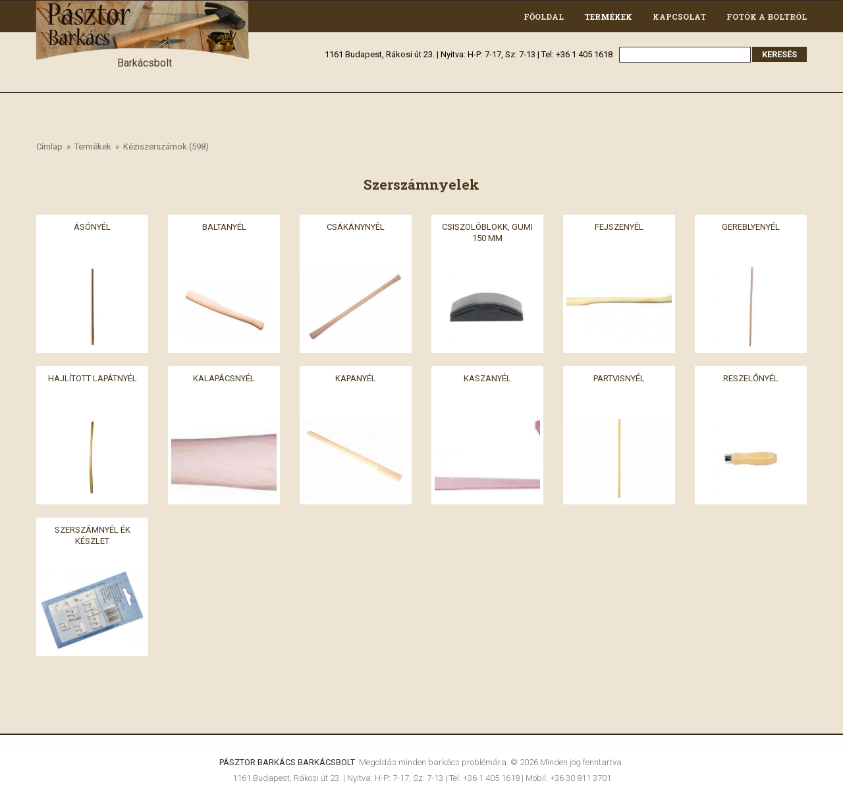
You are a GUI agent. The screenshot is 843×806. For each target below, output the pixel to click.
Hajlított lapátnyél (92, 378)
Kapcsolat (679, 16)
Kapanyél (355, 378)
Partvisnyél (619, 378)
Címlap (49, 146)
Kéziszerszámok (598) (166, 146)
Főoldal (544, 16)
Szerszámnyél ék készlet (92, 535)
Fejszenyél (619, 227)
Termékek (608, 16)
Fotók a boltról (766, 16)
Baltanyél (224, 227)
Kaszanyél (487, 378)
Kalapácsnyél (224, 378)
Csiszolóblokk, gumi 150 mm (487, 232)
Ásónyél (92, 227)
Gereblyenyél (751, 227)
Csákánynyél (356, 227)
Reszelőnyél (750, 378)
